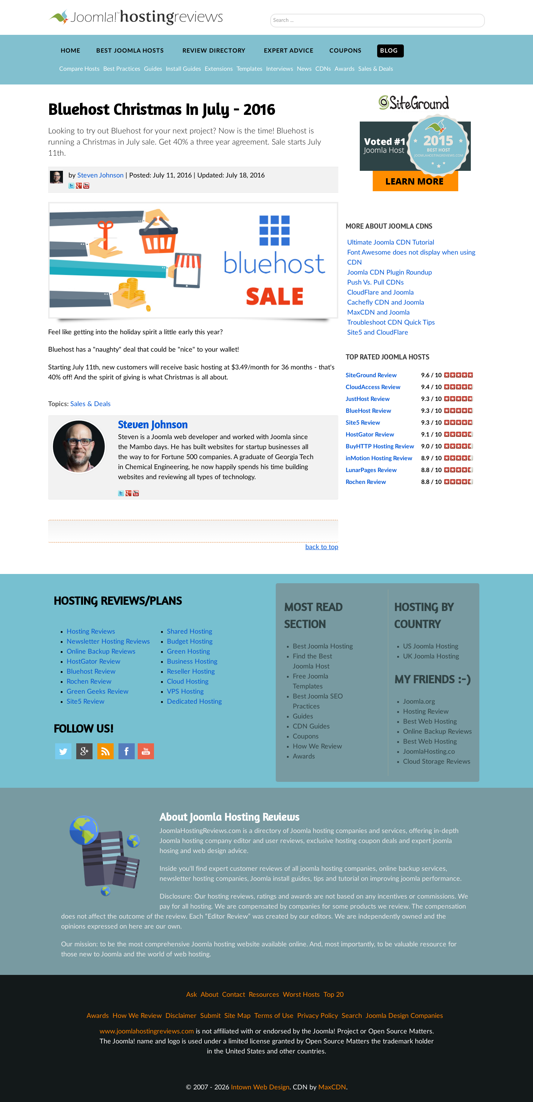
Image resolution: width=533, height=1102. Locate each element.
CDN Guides (311, 726)
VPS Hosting (185, 691)
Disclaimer (181, 1016)
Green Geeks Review (97, 691)
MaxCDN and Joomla (378, 312)
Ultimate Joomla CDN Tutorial (390, 242)
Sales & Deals (375, 69)
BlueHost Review (368, 411)
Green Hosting (188, 651)
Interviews (279, 69)
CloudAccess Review (373, 387)
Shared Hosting (189, 631)
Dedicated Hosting (194, 701)
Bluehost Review (91, 671)
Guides (153, 69)
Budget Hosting (189, 641)
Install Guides (183, 69)
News (304, 69)
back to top (321, 547)
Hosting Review (426, 711)
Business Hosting (192, 661)
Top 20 (333, 995)
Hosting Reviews (91, 631)
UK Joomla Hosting (431, 656)
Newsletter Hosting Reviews (108, 641)
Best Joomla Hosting (323, 646)
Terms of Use (274, 1016)
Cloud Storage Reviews (436, 762)
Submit (210, 1016)
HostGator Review (370, 435)
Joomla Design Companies (404, 1016)
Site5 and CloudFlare (377, 332)
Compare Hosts (79, 69)
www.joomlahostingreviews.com (147, 1031)
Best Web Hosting (430, 721)
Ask (191, 995)
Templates (249, 69)
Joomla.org (419, 701)
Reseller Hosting (191, 671)
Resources (264, 995)
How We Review (317, 746)
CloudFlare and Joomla (380, 292)
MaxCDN (332, 1087)
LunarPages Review (371, 470)
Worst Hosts (301, 995)
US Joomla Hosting (430, 646)
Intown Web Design (260, 1087)
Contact (233, 995)
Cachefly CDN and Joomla (385, 302)
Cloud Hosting (187, 681)
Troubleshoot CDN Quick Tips (391, 322)
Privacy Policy (317, 1016)
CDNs (323, 69)
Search (352, 1016)
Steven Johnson (100, 175)
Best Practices (121, 69)
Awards (345, 69)
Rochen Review (366, 482)
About (209, 995)
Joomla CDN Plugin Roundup (389, 272)
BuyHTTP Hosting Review (380, 446)
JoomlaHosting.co (429, 752)
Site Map (237, 1016)
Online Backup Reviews (101, 651)
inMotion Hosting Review (379, 458)
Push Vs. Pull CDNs (375, 282)
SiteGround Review (371, 375)
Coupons (306, 736)
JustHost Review (368, 399)
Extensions (219, 69)
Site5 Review (363, 423)
